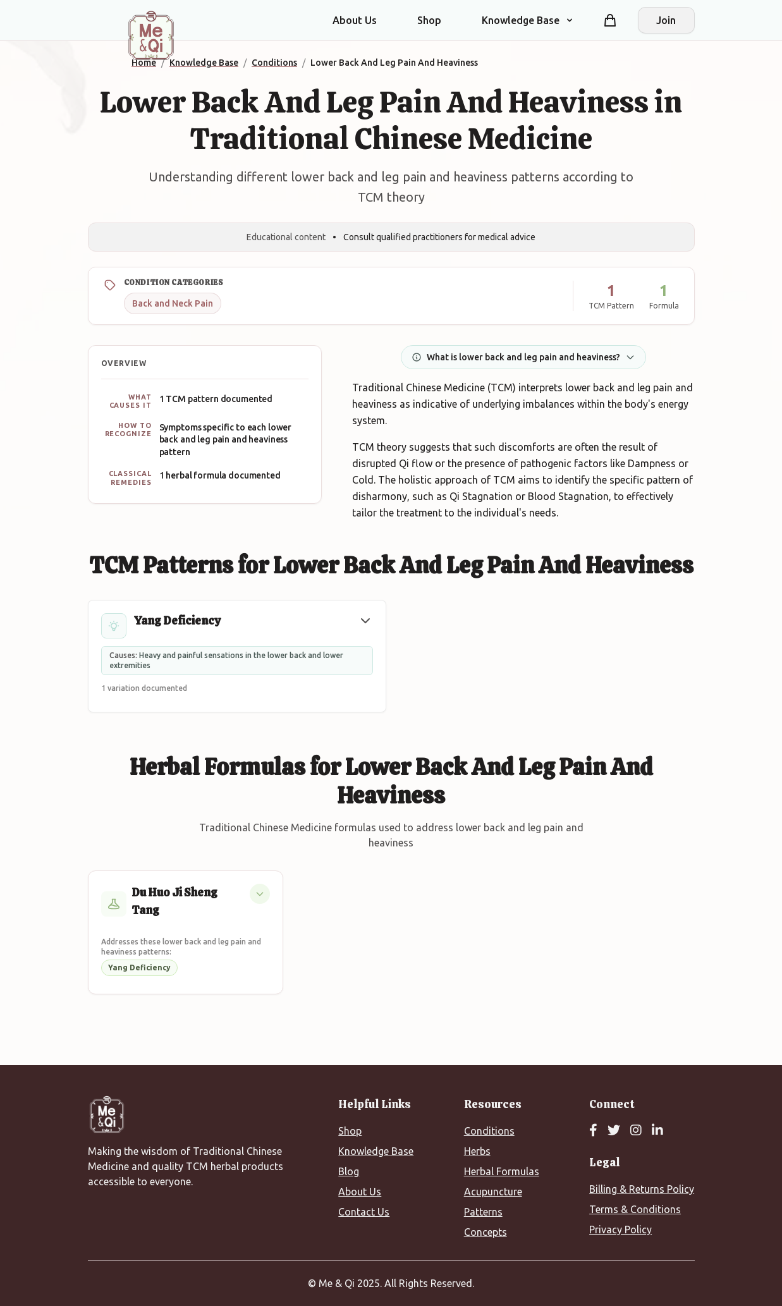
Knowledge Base (375, 1151)
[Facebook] (593, 1130)
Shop (429, 20)
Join (666, 20)
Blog (348, 1171)
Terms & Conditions (635, 1209)
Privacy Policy (620, 1229)
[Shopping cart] (610, 20)
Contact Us (363, 1212)
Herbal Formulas (501, 1171)
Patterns (483, 1212)
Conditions (489, 1131)
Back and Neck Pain (172, 303)
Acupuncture (493, 1191)
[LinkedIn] (657, 1130)
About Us (355, 20)
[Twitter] (614, 1130)
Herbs (477, 1151)
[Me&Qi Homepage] (151, 35)
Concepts (485, 1232)
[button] (365, 620)
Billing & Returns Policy (641, 1189)
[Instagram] (636, 1130)
